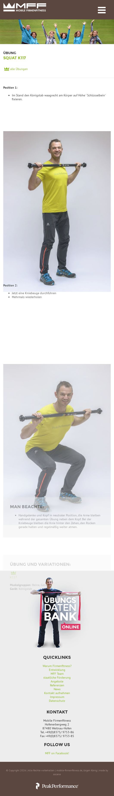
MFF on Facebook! (57, 753)
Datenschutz (57, 701)
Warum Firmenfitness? (57, 666)
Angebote (57, 681)
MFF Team (57, 674)
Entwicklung (57, 670)
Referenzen (57, 685)
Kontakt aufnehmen (57, 693)
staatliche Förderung (57, 677)
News (57, 689)
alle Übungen (19, 69)
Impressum (57, 697)
